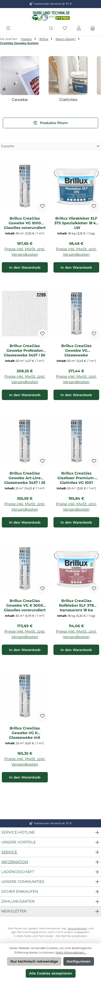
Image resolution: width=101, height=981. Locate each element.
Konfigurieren (79, 961)
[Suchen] (51, 28)
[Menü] (8, 28)
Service (9, 852)
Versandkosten (77, 928)
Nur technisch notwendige (34, 961)
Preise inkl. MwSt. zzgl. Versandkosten (24, 251)
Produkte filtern (50, 123)
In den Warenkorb (25, 267)
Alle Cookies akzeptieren (50, 973)
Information (14, 862)
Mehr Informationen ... (71, 952)
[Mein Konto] (79, 28)
